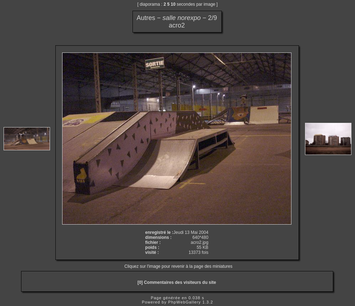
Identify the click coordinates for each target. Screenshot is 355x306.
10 (173, 4)
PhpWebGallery (184, 302)
